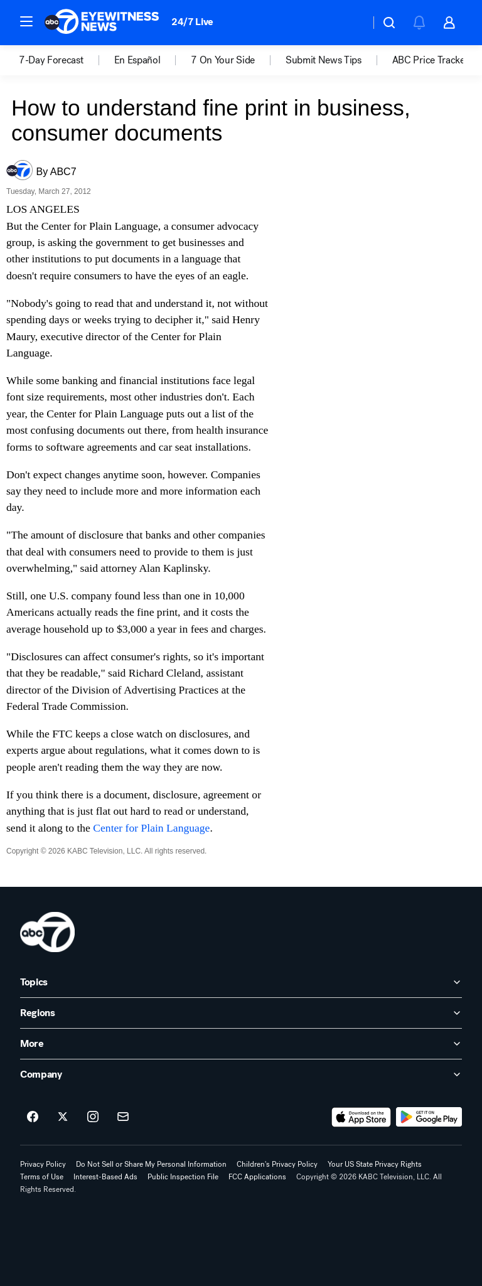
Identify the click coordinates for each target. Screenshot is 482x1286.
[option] (66, 60)
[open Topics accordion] (241, 982)
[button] (26, 21)
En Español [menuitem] (137, 60)
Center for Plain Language (151, 828)
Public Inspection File (182, 1177)
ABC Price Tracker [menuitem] (430, 60)
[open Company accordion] (241, 1074)
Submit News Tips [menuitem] (324, 60)
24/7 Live (192, 21)
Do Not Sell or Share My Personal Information (151, 1164)
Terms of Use (41, 1177)
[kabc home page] (47, 932)
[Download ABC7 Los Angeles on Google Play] (429, 1117)
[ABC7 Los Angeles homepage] (102, 22)
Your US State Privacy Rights (375, 1164)
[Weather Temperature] (350, 22)
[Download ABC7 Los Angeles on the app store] (361, 1117)
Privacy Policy (43, 1164)
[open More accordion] (241, 1044)
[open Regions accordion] (241, 1013)
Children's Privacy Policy (277, 1164)
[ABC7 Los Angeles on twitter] (62, 1117)
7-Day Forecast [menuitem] (51, 60)
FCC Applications (257, 1177)
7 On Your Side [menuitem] (223, 60)
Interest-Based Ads (105, 1177)
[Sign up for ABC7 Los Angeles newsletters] (123, 1117)
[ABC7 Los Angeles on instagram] (92, 1117)
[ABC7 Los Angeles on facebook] (32, 1117)
